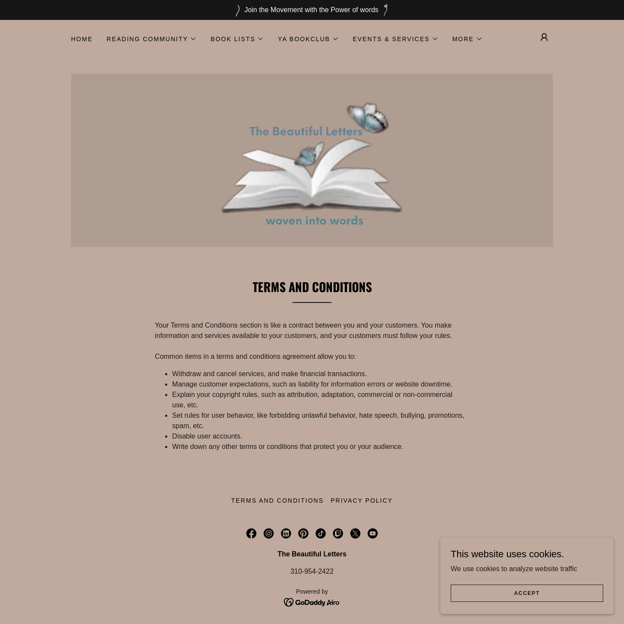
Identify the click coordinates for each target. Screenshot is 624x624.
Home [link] (82, 39)
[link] (312, 159)
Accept (527, 593)
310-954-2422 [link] (312, 571)
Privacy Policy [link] (362, 500)
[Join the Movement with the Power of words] (312, 9)
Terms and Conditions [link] (277, 500)
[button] (152, 39)
